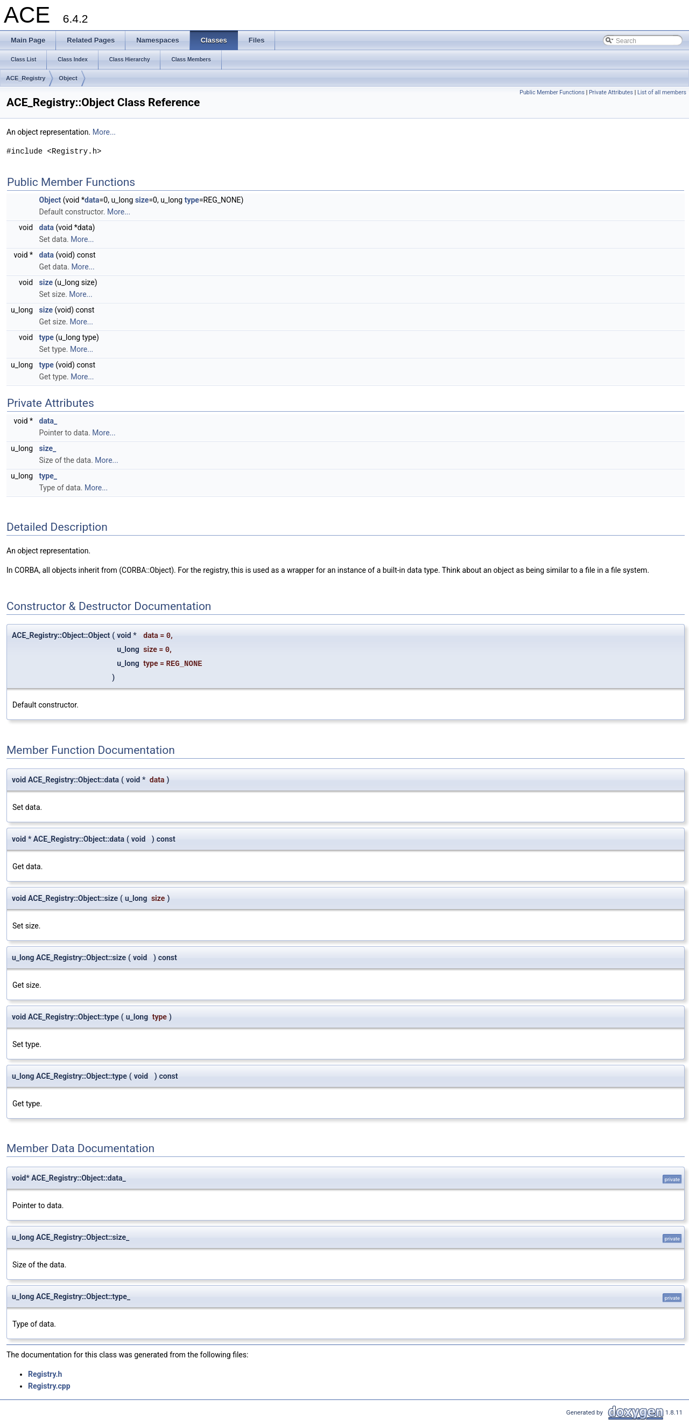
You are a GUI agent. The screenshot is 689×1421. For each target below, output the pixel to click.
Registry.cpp (49, 1386)
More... (104, 132)
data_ (48, 421)
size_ (48, 448)
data (92, 200)
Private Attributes (611, 92)
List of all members (661, 92)
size (142, 200)
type (192, 200)
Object (68, 78)
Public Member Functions (552, 92)
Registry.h (45, 1374)
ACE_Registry (25, 78)
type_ (48, 476)
